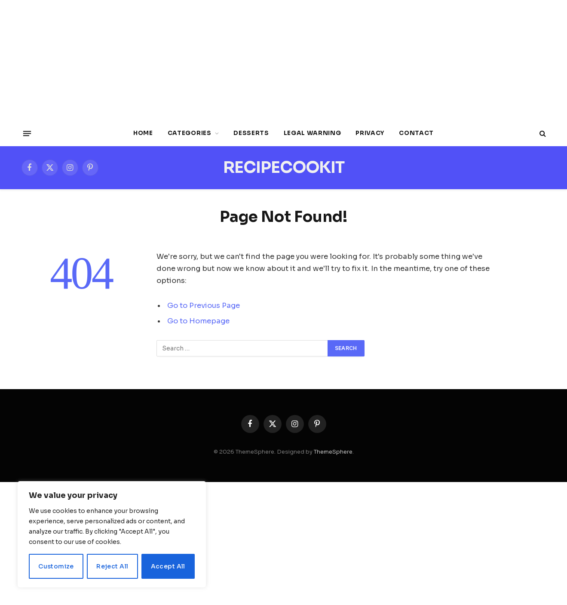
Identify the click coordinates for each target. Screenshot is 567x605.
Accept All (168, 566)
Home (143, 133)
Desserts (251, 133)
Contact (416, 133)
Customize (56, 566)
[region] (111, 534)
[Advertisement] (284, 60)
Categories (189, 133)
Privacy (370, 133)
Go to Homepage (198, 321)
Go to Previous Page (203, 305)
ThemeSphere (333, 451)
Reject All (112, 566)
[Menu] (27, 133)
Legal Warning (312, 133)
